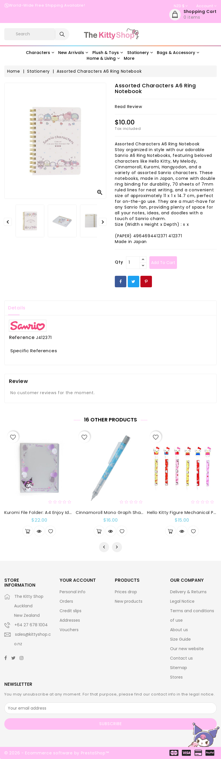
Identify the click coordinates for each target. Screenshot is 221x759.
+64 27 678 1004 (31, 625)
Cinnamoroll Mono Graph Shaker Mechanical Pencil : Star (138, 512)
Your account (78, 580)
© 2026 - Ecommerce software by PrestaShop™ (56, 753)
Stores (176, 677)
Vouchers (69, 630)
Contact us (181, 658)
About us (179, 630)
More (129, 58)
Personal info (72, 592)
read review (128, 106)
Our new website (187, 649)
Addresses (70, 620)
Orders (66, 601)
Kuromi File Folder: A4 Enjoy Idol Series (45, 512)
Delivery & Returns (188, 592)
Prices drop (126, 592)
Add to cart (163, 262)
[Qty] (133, 262)
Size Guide (180, 639)
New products (128, 601)
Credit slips (70, 611)
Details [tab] (17, 308)
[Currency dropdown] (181, 6)
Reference (22, 337)
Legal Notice (182, 601)
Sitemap (178, 668)
